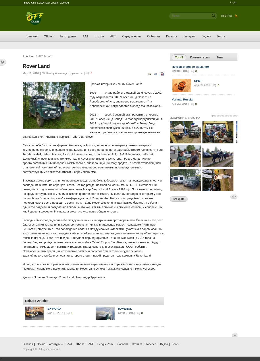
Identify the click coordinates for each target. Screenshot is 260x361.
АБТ (113, 36)
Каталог (171, 36)
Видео (206, 36)
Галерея (189, 36)
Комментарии (200, 57)
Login (233, 2)
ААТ (85, 36)
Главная (32, 36)
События (153, 36)
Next (235, 197)
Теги (220, 57)
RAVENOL (125, 308)
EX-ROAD (54, 308)
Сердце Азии (131, 36)
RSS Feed (229, 15)
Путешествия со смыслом (190, 66)
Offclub (49, 36)
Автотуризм (68, 36)
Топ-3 (180, 57)
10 (236, 116)
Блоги (221, 36)
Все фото (179, 199)
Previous (232, 197)
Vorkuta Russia (182, 99)
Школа (99, 36)
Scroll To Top (234, 335)
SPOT (198, 81)
